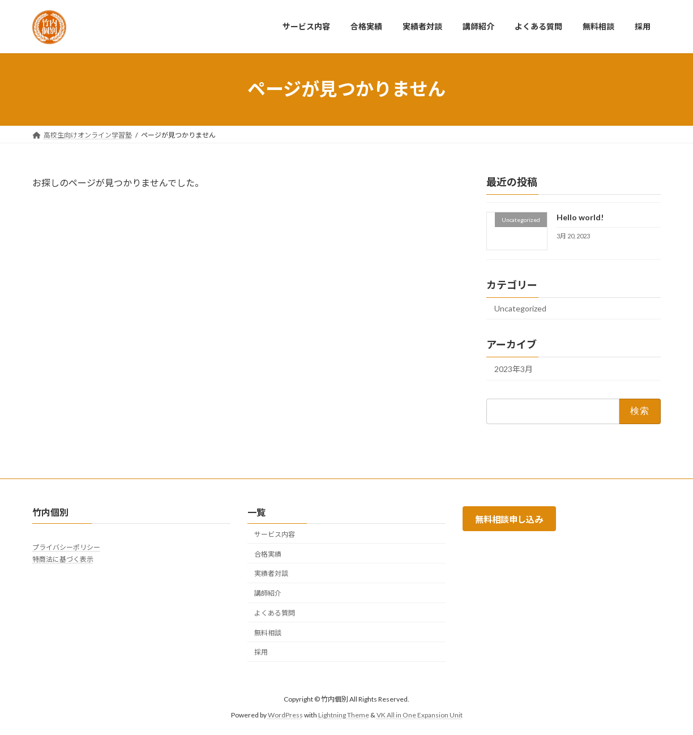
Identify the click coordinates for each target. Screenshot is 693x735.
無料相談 (267, 633)
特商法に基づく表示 (62, 559)
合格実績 (267, 554)
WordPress (285, 715)
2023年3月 (513, 369)
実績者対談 (271, 573)
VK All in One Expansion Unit (420, 715)
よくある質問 (274, 613)
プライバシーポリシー (66, 547)
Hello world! (580, 217)
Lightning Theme (343, 715)
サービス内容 (274, 534)
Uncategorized (520, 308)
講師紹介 (267, 593)
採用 (261, 652)
